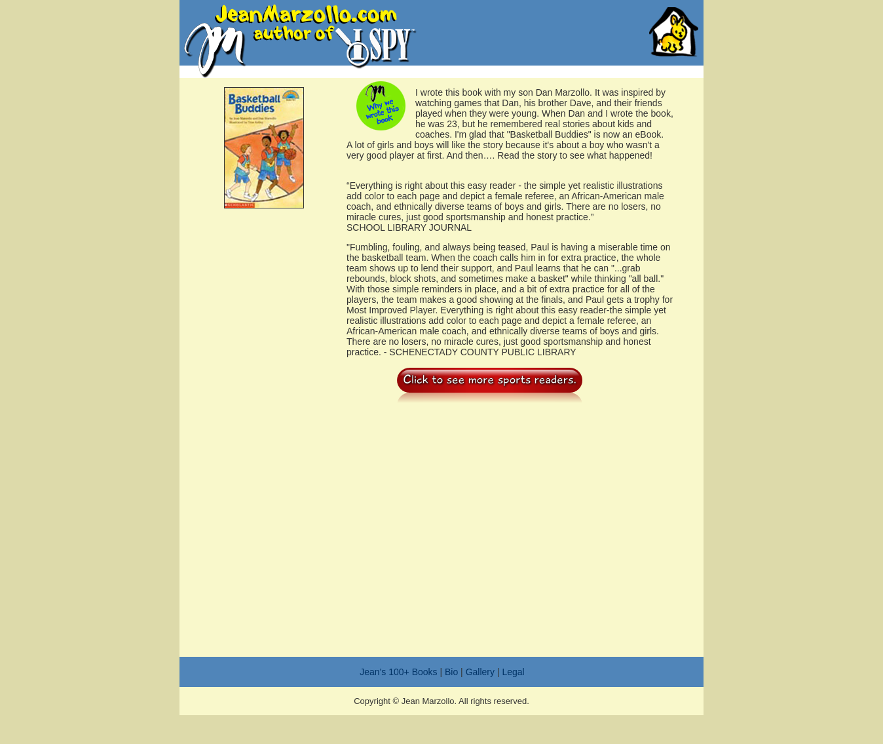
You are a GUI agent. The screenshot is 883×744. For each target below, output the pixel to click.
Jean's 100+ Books (398, 672)
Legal (513, 672)
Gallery (480, 672)
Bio (451, 672)
